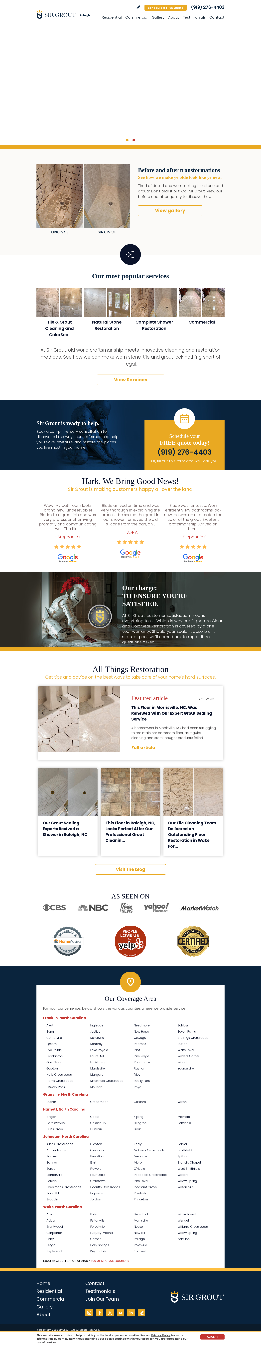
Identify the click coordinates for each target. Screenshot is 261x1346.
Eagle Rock (54, 1251)
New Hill (139, 1233)
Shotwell (140, 1251)
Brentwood (54, 1227)
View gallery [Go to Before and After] (170, 210)
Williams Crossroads (193, 1227)
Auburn (51, 1220)
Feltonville (97, 1220)
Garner (95, 1239)
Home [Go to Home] (43, 1283)
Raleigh (139, 1239)
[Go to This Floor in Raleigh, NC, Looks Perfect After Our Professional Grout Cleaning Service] (130, 792)
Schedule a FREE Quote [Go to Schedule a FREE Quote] (165, 8)
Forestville (97, 1227)
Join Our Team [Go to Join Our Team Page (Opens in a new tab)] (102, 1299)
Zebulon (184, 1239)
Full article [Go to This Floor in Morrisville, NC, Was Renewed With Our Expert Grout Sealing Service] (143, 748)
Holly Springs (99, 1245)
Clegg (51, 1245)
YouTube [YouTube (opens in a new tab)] (120, 1312)
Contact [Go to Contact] (217, 17)
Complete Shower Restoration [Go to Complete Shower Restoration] (154, 325)
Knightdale (98, 1251)
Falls (93, 1214)
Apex (50, 1214)
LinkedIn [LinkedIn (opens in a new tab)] (131, 1312)
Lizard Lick (141, 1214)
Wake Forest (187, 1214)
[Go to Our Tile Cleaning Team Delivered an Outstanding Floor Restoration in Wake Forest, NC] (193, 792)
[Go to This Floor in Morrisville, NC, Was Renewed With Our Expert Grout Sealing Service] (79, 719)
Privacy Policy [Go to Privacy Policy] (160, 1335)
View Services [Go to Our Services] (130, 380)
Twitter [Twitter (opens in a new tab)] (110, 1312)
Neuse (138, 1227)
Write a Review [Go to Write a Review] (138, 7)
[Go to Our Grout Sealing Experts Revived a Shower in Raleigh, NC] (68, 792)
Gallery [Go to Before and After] (158, 17)
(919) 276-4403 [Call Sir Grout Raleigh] (208, 7)
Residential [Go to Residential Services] (112, 17)
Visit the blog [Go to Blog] (130, 869)
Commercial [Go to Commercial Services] (136, 17)
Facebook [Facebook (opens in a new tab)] (99, 1312)
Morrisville (141, 1220)
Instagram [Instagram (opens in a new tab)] (89, 1312)
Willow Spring (187, 1233)
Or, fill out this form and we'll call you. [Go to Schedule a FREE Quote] (184, 461)
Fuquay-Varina (101, 1233)
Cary (50, 1239)
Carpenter (54, 1233)
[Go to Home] (66, 14)
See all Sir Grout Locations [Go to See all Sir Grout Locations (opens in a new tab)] (110, 1261)
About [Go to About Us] (173, 17)
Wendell (183, 1220)
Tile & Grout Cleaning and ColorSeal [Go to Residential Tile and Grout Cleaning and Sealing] (59, 328)
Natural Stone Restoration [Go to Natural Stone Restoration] (107, 325)
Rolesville (140, 1245)
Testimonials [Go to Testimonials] (194, 17)
